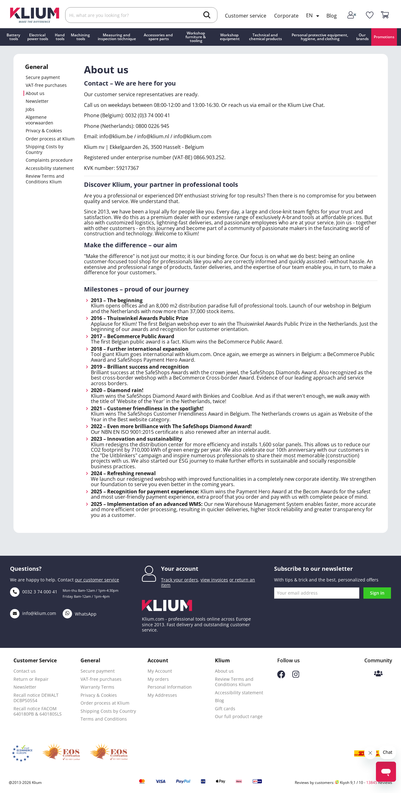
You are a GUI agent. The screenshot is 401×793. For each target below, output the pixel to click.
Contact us (24, 671)
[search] (206, 15)
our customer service (97, 580)
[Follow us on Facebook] (281, 677)
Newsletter (37, 101)
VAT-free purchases (46, 85)
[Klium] (34, 14)
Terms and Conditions (104, 719)
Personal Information (170, 687)
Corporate (286, 15)
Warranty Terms (97, 687)
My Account (160, 671)
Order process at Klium (50, 139)
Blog (331, 15)
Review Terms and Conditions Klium (45, 178)
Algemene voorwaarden (39, 119)
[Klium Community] (378, 674)
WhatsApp (79, 614)
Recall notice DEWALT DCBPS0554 (36, 698)
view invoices (214, 580)
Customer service (245, 15)
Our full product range (239, 716)
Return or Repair (31, 679)
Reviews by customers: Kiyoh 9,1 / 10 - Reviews (343, 782)
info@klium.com (33, 613)
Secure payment (43, 77)
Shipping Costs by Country (44, 149)
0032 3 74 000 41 (33, 592)
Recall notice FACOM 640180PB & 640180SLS (37, 711)
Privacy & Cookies (44, 131)
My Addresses (162, 695)
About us (35, 93)
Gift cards (225, 709)
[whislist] (369, 15)
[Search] (141, 15)
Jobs (30, 109)
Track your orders (179, 580)
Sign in (377, 593)
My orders (158, 679)
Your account (179, 568)
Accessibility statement (50, 168)
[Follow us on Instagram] (295, 676)
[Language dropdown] (313, 16)
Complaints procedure (49, 160)
